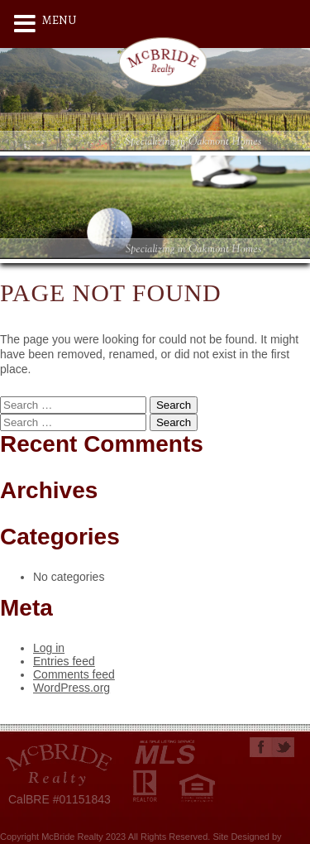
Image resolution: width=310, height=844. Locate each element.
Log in (48, 648)
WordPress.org (71, 687)
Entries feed (64, 661)
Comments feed (74, 674)
